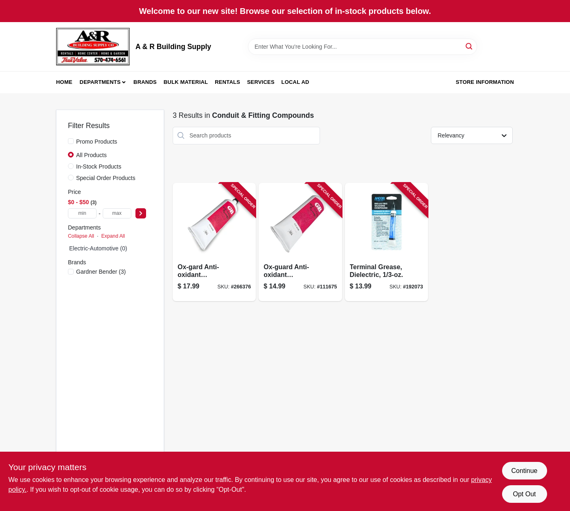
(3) (101, 271)
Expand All (113, 236)
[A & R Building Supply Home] (93, 46)
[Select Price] (140, 213)
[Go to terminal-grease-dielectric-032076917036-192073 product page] (386, 242)
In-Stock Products (99, 166)
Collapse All (81, 236)
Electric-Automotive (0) (98, 248)
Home (64, 82)
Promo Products (96, 142)
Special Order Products (105, 178)
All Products (91, 155)
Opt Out (524, 494)
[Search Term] (362, 46)
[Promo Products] (71, 141)
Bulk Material (186, 82)
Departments (100, 82)
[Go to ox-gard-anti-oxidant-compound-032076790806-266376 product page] (214, 242)
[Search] (469, 46)
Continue (524, 470)
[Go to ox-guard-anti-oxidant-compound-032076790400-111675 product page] (300, 242)
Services (261, 82)
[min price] (82, 213)
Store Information (485, 82)
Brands (145, 82)
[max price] (117, 213)
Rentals (227, 82)
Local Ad (295, 82)
